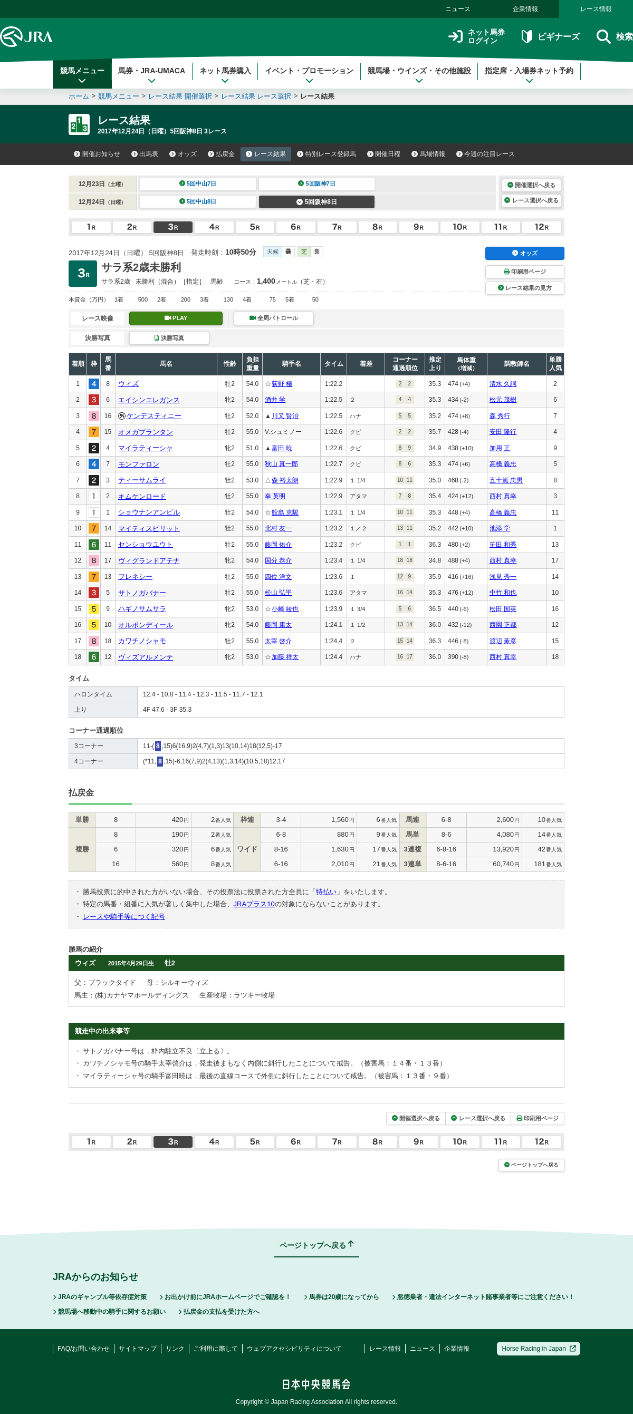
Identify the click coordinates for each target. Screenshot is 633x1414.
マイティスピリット (149, 528)
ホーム (79, 96)
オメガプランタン (145, 432)
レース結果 (266, 154)
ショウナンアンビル (149, 512)
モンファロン (138, 464)
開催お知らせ (97, 154)
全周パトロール (274, 318)
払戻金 (221, 154)
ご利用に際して (216, 1348)
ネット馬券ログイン (476, 36)
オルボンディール (145, 625)
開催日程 (384, 154)
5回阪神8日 (316, 202)
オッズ (183, 154)
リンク (175, 1348)
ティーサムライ (142, 480)
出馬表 (145, 154)
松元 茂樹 (503, 399)
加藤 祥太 (285, 657)
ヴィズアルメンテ (145, 657)
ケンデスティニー (154, 416)
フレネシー (135, 576)
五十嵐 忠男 (506, 480)
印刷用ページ (525, 271)
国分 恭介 (278, 560)
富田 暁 (282, 448)
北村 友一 (278, 528)
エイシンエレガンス (149, 400)
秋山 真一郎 (281, 464)
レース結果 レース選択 (256, 96)
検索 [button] (615, 37)
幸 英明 (275, 496)
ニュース (458, 9)
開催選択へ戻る (531, 185)
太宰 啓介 (278, 641)
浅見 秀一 (503, 576)
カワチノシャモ (142, 641)
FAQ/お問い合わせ (83, 1348)
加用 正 (500, 448)
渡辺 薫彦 (503, 641)
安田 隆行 (503, 431)
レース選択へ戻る (531, 200)
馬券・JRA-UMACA (151, 75)
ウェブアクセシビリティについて (294, 1348)
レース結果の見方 (525, 288)
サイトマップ (138, 1348)
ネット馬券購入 (225, 75)
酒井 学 (275, 399)
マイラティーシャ (145, 448)
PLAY (176, 318)
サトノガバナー (142, 593)
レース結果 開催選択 (180, 96)
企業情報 (525, 9)
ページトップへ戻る (531, 1165)
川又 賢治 (285, 416)
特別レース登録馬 (326, 154)
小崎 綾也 (285, 609)
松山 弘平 (278, 592)
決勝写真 (169, 338)
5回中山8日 (198, 201)
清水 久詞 (503, 384)
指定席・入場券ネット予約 (529, 75)
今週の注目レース (485, 154)
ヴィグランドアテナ (149, 561)
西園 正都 (503, 624)
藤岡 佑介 (278, 544)
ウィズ (128, 384)
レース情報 (596, 9)
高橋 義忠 (503, 464)
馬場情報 (428, 154)
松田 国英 (503, 609)
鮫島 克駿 (285, 512)
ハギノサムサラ (142, 609)
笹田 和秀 (503, 544)
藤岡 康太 (278, 624)
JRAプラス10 (254, 904)
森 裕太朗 (285, 480)
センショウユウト (145, 544)
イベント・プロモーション (309, 75)
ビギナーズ (550, 36)
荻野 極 (282, 384)
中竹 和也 (503, 592)
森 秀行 (500, 416)
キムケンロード (142, 496)
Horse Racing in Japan (539, 1348)
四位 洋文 (278, 576)
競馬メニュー (82, 75)
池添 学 (500, 528)
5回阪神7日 (316, 183)
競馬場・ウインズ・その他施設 (419, 75)
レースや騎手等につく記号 (124, 917)
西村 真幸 (503, 496)
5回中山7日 (198, 183)
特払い (326, 892)
